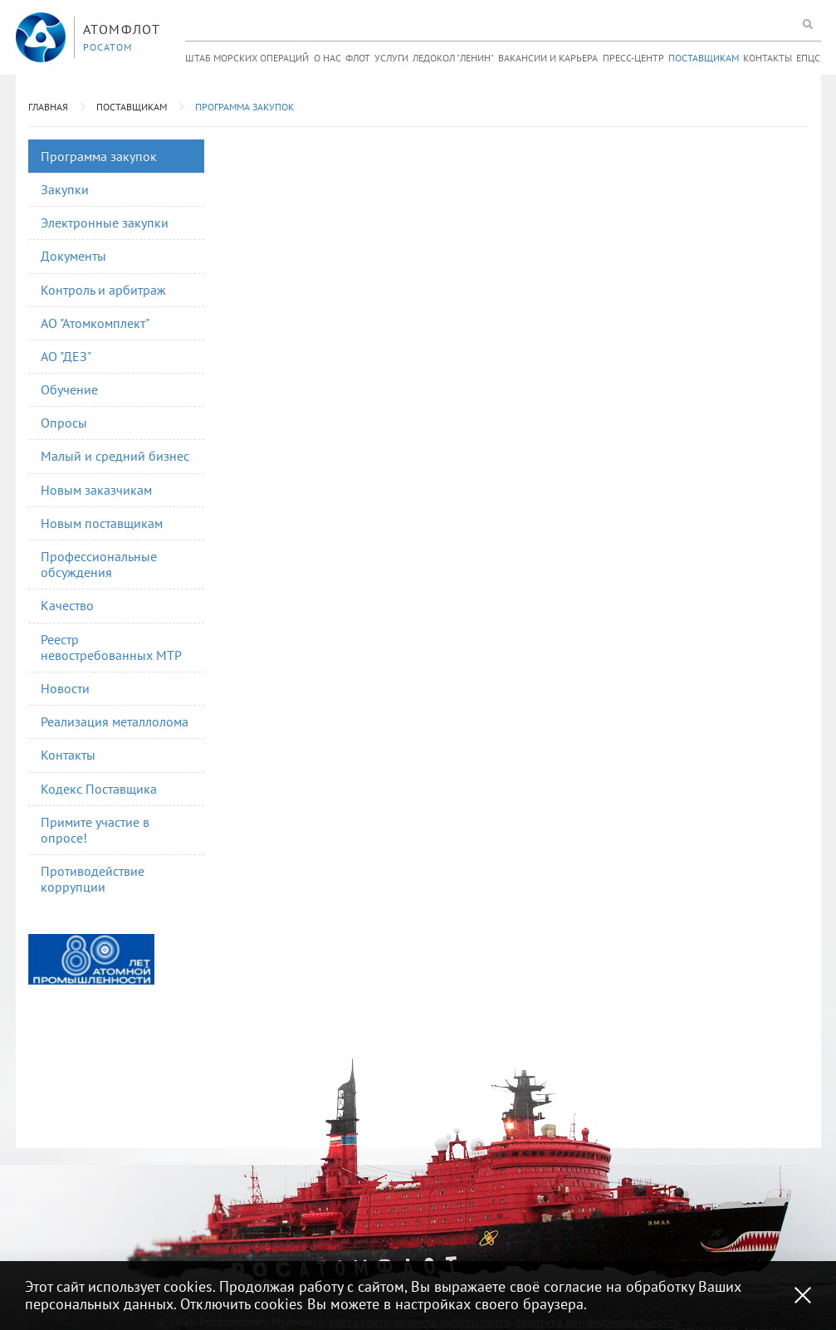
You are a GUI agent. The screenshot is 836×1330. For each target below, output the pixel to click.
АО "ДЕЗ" (66, 356)
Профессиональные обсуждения (99, 564)
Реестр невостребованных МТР (111, 647)
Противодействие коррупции (92, 879)
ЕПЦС (808, 57)
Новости (65, 688)
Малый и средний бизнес (115, 455)
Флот (357, 57)
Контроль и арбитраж (103, 289)
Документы (73, 255)
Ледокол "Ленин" (453, 57)
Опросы (64, 422)
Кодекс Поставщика (99, 788)
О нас (327, 57)
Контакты (767, 57)
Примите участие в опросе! (95, 830)
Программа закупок (244, 106)
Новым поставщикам (102, 523)
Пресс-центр (633, 57)
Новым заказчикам (96, 490)
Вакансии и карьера (548, 57)
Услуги (391, 57)
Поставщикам (703, 57)
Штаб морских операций (247, 57)
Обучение (69, 389)
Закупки (65, 189)
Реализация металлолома (114, 721)
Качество (67, 605)
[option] (91, 959)
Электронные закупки (105, 222)
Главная (48, 106)
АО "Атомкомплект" (95, 323)
